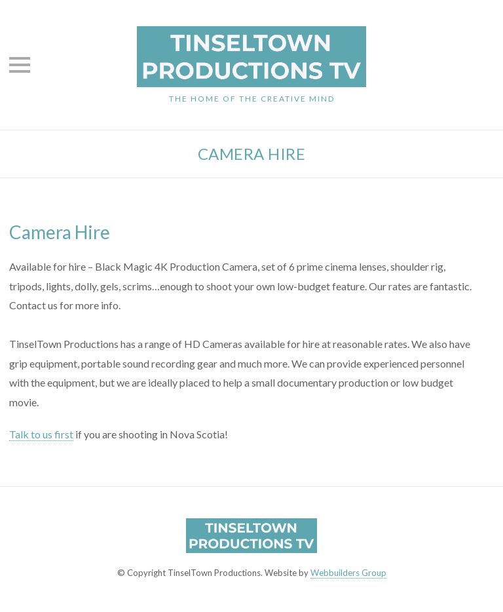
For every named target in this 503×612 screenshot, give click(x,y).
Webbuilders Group (348, 572)
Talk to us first (41, 434)
